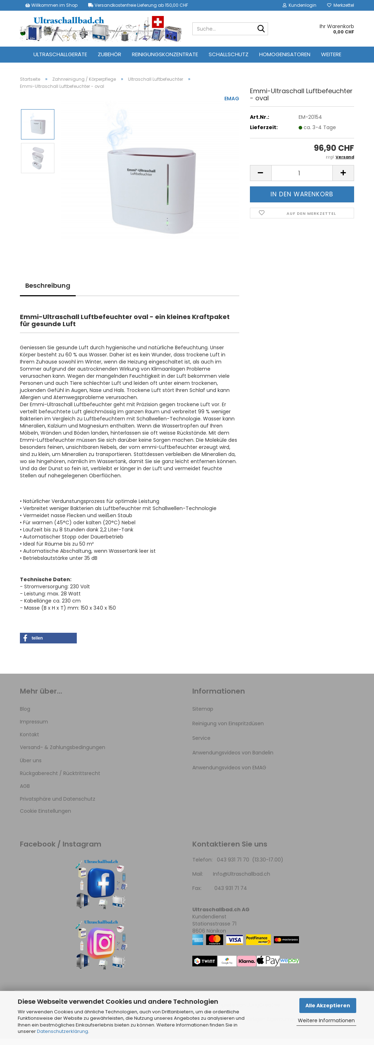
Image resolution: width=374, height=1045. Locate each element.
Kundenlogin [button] (299, 5)
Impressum (34, 728)
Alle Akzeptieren (327, 1005)
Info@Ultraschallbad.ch (241, 880)
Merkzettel (340, 5)
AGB (25, 792)
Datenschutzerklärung (62, 1031)
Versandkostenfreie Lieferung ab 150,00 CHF (138, 5)
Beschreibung (47, 291)
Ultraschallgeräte (60, 54)
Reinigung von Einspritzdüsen (228, 729)
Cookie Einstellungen (45, 817)
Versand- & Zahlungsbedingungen (62, 753)
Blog (25, 715)
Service (201, 744)
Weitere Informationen (326, 1020)
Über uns (31, 766)
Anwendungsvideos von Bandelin (232, 759)
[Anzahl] (302, 179)
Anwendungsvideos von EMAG (229, 774)
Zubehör (109, 54)
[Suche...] (261, 29)
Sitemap (202, 715)
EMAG (231, 104)
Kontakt (29, 740)
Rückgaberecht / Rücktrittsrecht (60, 779)
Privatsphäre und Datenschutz (57, 805)
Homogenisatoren (284, 54)
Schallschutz (229, 54)
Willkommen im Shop (51, 5)
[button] (260, 179)
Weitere (331, 54)
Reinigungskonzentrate (165, 54)
